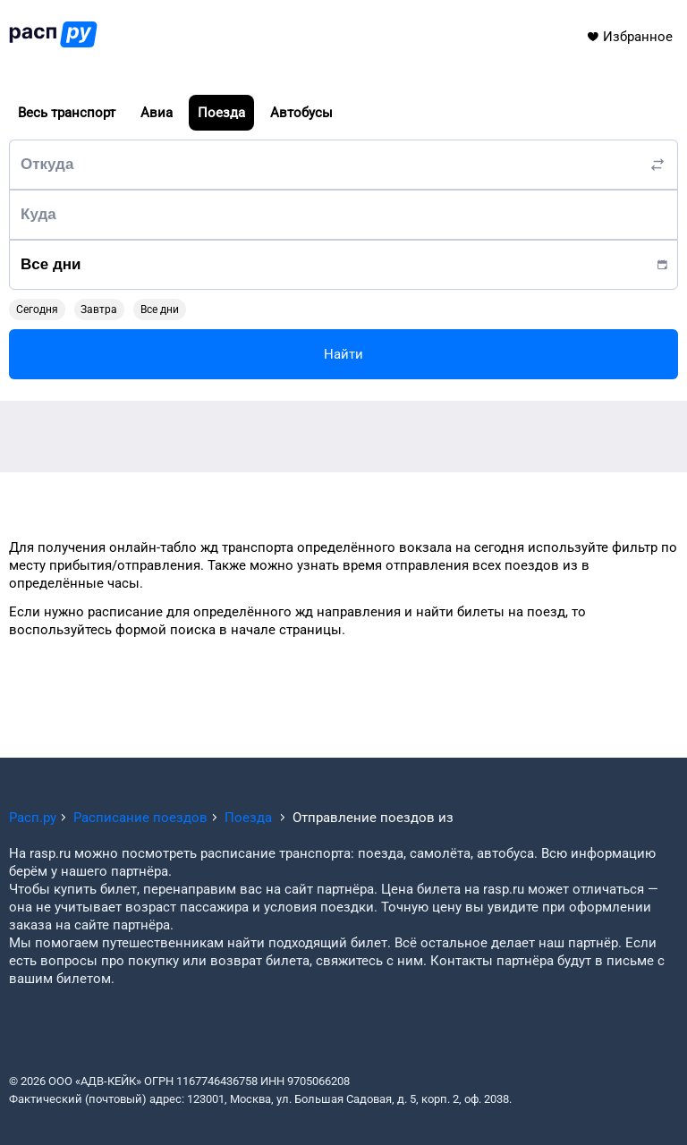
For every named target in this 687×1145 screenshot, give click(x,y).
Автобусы (301, 113)
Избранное (629, 37)
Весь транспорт (66, 113)
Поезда (221, 113)
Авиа (156, 113)
